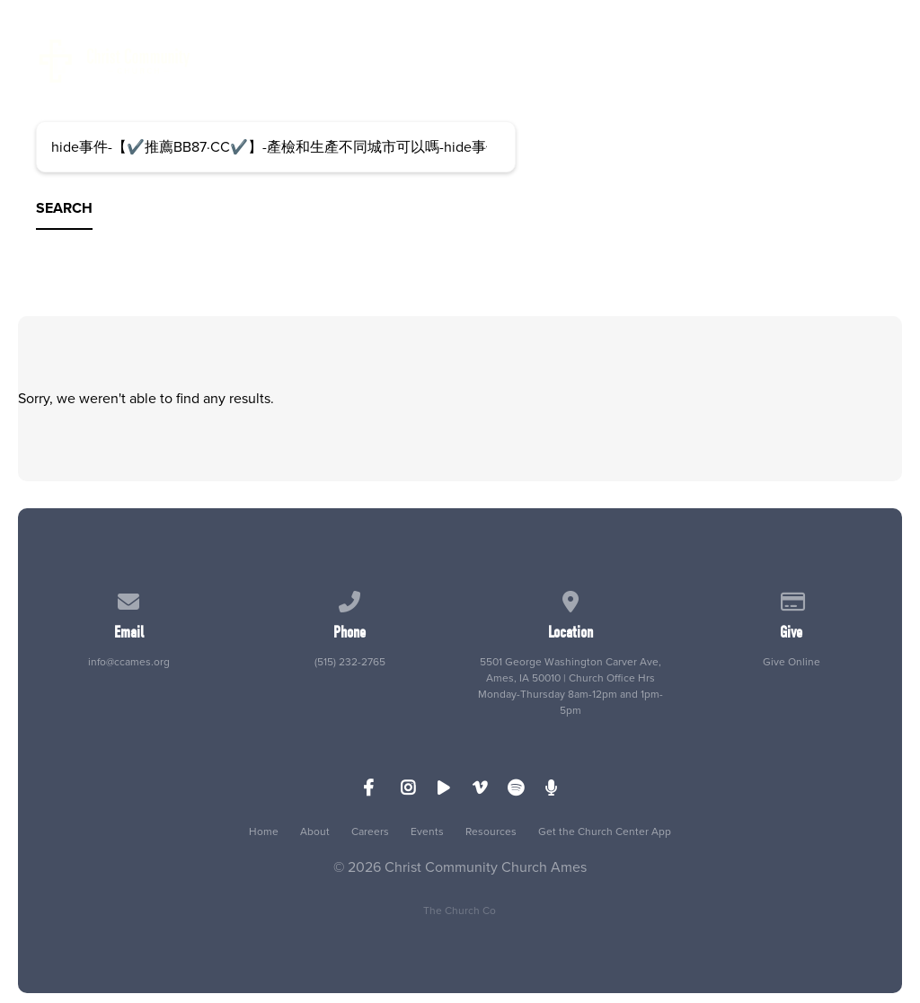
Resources (491, 831)
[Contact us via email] (129, 599)
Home (264, 831)
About (315, 831)
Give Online (791, 662)
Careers (370, 831)
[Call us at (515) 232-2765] (349, 599)
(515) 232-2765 (349, 662)
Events (427, 831)
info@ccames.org (129, 662)
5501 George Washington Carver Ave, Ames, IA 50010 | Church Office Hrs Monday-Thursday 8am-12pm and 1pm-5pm (570, 686)
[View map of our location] (570, 599)
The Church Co (459, 910)
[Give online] (791, 599)
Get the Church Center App (604, 831)
